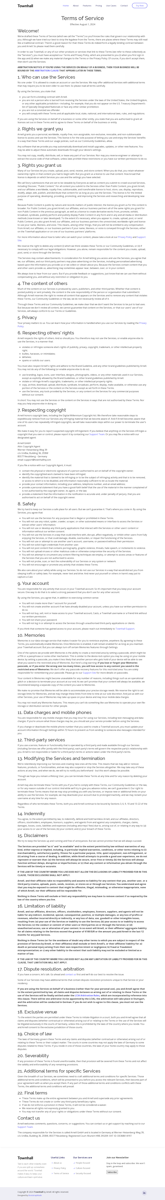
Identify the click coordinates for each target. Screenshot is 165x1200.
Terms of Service (61, 1173)
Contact (124, 5)
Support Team (97, 434)
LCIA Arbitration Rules (87, 995)
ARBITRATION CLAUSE (47, 70)
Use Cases (111, 5)
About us (58, 1163)
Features (87, 5)
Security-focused (83, 1173)
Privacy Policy (125, 237)
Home (66, 5)
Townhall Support (125, 628)
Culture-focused (83, 1168)
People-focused (83, 1163)
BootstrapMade (35, 1195)
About (76, 5)
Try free (140, 5)
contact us (70, 974)
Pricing (99, 5)
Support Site (89, 672)
